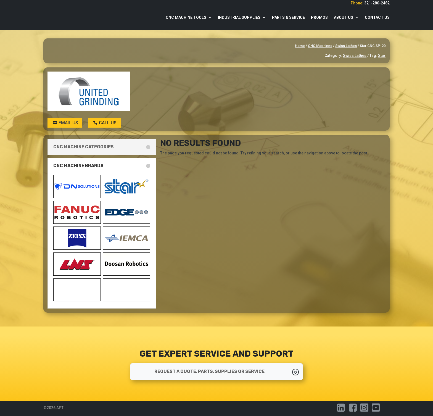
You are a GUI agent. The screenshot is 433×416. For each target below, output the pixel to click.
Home (300, 46)
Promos (319, 17)
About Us (343, 17)
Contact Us (377, 17)
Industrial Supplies (239, 17)
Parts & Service (288, 17)
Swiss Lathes (346, 46)
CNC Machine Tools (186, 17)
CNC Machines (320, 46)
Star (382, 55)
